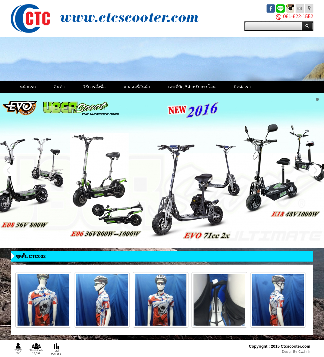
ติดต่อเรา (242, 86)
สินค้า (59, 86)
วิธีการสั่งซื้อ (94, 86)
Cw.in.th (304, 351)
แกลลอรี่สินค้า (137, 86)
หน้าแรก (28, 86)
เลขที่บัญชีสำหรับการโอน (192, 86)
